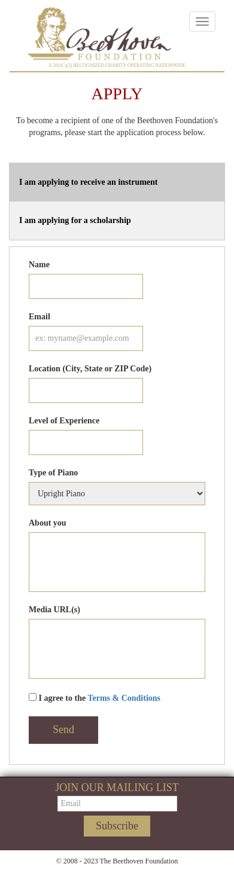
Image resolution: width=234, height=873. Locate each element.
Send (63, 729)
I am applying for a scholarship (75, 220)
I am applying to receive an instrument (88, 182)
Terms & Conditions (123, 698)
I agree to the (94, 698)
